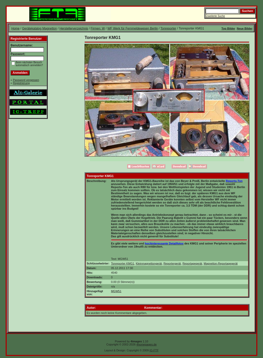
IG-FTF (153, 350)
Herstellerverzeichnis (73, 28)
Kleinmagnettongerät (149, 263)
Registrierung (21, 83)
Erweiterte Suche (215, 16)
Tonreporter (168, 28)
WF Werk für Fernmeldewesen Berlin (132, 28)
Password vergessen (26, 79)
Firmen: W (98, 28)
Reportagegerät (192, 263)
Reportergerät (172, 263)
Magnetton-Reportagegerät (221, 263)
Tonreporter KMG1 (122, 263)
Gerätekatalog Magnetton (39, 28)
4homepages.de (146, 344)
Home (15, 28)
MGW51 (116, 291)
